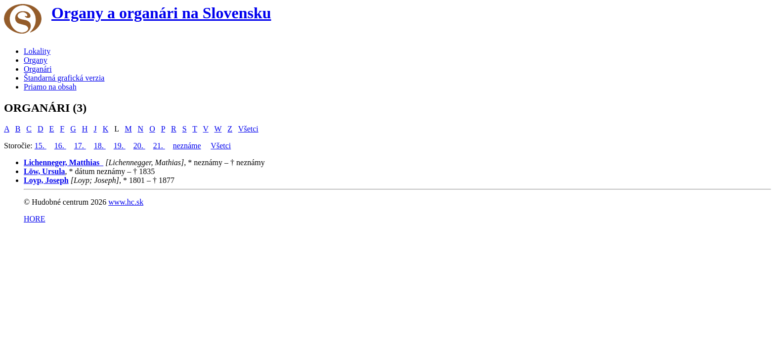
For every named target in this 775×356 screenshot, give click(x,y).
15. (40, 145)
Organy (35, 60)
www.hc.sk (125, 202)
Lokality (37, 51)
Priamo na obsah (50, 87)
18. (100, 145)
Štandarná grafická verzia (64, 78)
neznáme (187, 145)
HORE (34, 219)
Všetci (248, 129)
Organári (38, 69)
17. (80, 145)
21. (159, 145)
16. (60, 145)
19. (120, 145)
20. (139, 145)
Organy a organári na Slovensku (161, 13)
